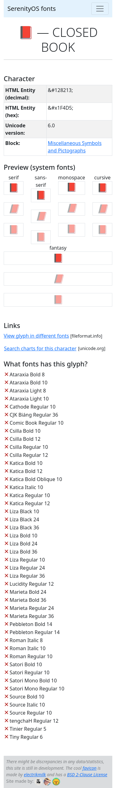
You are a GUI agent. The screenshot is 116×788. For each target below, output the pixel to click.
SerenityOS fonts (31, 8)
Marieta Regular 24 (32, 608)
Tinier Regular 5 (28, 728)
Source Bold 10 (27, 696)
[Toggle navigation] (100, 8)
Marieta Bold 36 (28, 600)
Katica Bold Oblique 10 (36, 479)
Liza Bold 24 (23, 543)
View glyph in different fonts (36, 335)
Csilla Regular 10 (29, 447)
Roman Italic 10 (27, 648)
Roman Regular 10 (31, 656)
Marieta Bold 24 (28, 592)
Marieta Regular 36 (32, 616)
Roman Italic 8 (26, 640)
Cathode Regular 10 (32, 406)
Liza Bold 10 (23, 535)
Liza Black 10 (24, 511)
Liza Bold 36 (23, 551)
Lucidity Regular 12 (32, 583)
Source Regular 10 (31, 712)
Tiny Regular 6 (26, 736)
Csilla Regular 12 (29, 455)
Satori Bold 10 (26, 664)
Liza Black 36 (24, 527)
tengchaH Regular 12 (34, 720)
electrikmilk (35, 774)
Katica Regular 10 (30, 495)
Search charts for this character (40, 348)
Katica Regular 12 (30, 503)
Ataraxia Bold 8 (27, 374)
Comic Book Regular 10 (36, 422)
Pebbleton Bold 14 (31, 624)
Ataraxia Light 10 (29, 398)
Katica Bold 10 (26, 463)
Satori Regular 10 (29, 672)
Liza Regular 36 (27, 575)
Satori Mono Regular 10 (37, 688)
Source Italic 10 (27, 704)
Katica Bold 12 (26, 471)
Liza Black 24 (24, 519)
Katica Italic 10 (26, 487)
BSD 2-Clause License (87, 774)
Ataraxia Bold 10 (28, 382)
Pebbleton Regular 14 (35, 632)
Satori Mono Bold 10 (33, 680)
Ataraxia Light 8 (28, 390)
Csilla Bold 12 (25, 439)
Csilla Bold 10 (25, 430)
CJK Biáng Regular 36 (34, 414)
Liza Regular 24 (27, 567)
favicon (90, 768)
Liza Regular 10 (27, 559)
